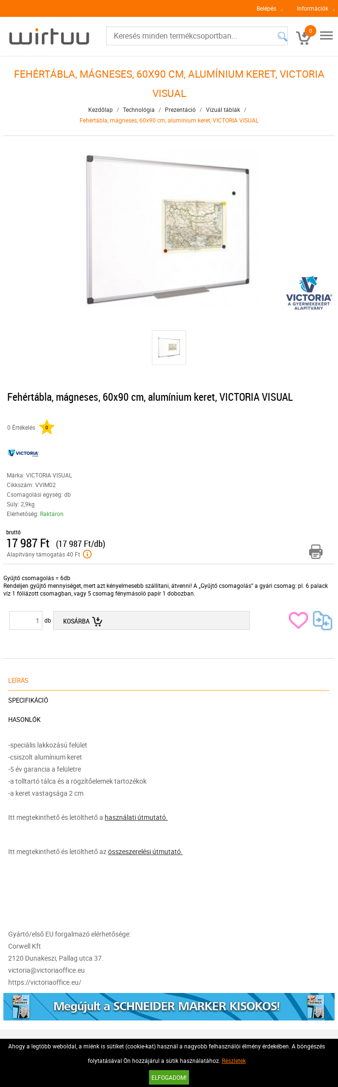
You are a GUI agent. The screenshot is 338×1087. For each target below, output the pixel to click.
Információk (312, 8)
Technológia (139, 109)
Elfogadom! (169, 1077)
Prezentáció (180, 109)
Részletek (234, 1060)
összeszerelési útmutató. (145, 851)
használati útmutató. (136, 817)
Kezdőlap (100, 109)
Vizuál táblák (223, 109)
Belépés (266, 8)
